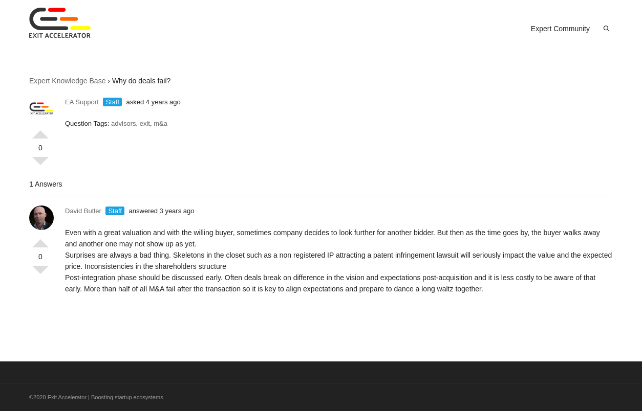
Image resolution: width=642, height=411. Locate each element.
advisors (123, 123)
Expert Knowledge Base (67, 81)
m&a (160, 123)
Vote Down (40, 165)
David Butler (83, 211)
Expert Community (560, 29)
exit (145, 123)
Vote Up (40, 130)
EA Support (82, 102)
